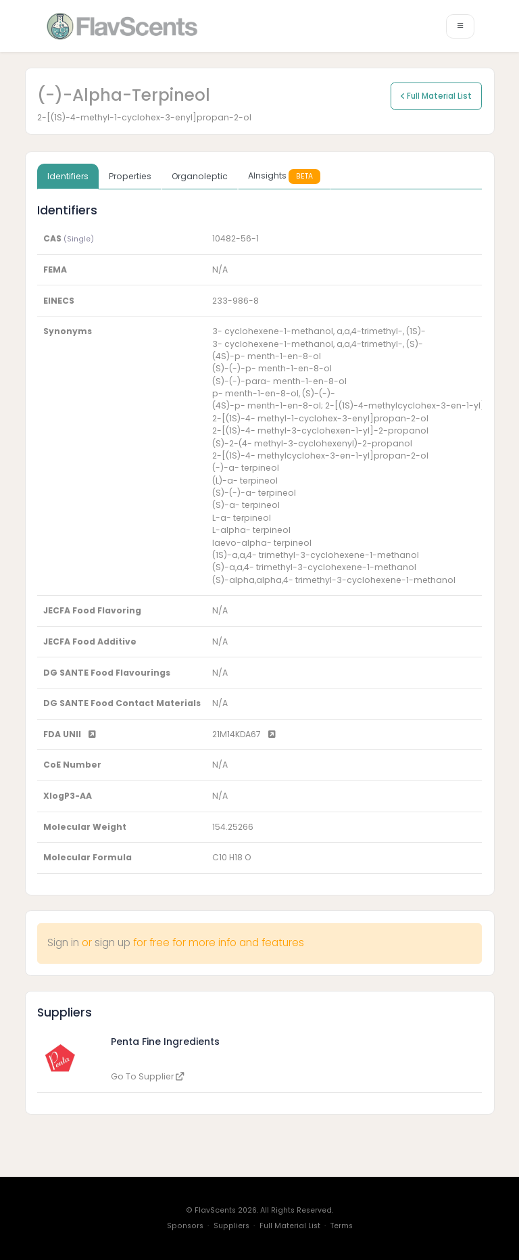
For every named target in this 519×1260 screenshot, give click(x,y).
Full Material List (436, 96)
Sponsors (185, 1226)
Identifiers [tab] (68, 176)
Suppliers (231, 1226)
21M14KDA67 (244, 734)
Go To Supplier (147, 1076)
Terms (341, 1226)
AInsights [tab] (284, 176)
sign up (112, 942)
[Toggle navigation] (460, 26)
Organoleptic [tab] (200, 176)
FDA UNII (69, 734)
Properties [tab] (130, 176)
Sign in (63, 942)
